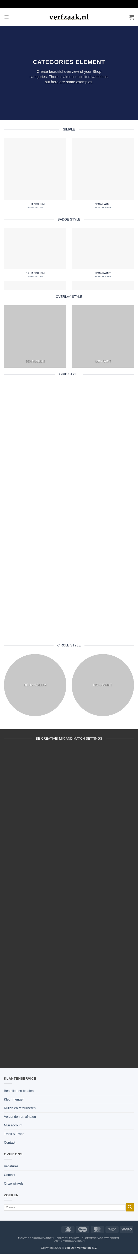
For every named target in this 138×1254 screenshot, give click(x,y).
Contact (9, 1142)
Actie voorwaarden (69, 1240)
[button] (6, 17)
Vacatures (11, 1166)
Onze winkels (13, 1183)
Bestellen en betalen (19, 1091)
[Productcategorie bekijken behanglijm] (35, 175)
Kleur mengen (14, 1099)
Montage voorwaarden (36, 1238)
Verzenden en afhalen (20, 1117)
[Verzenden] (130, 1207)
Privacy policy (67, 1238)
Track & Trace (14, 1134)
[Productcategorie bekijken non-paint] (103, 175)
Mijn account (13, 1125)
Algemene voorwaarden (100, 1238)
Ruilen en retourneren (20, 1108)
